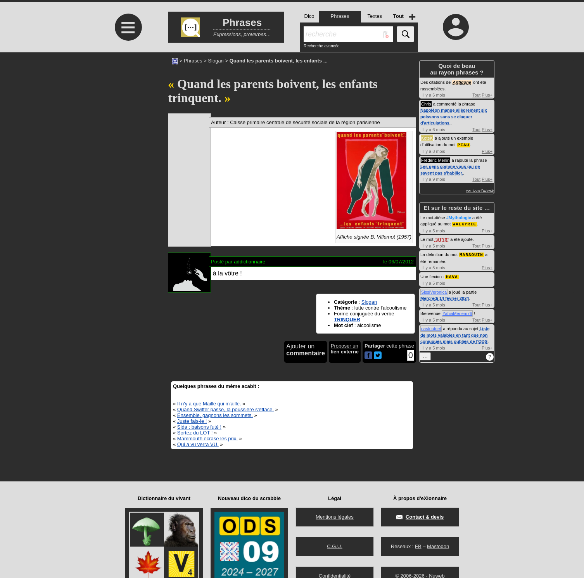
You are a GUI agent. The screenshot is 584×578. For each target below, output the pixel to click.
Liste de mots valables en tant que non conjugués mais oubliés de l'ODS (454, 333)
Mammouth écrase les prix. (207, 438)
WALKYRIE (464, 223)
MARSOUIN (471, 253)
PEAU (463, 144)
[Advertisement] (127, 117)
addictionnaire (249, 262)
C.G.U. (334, 546)
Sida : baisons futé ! (199, 427)
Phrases (193, 61)
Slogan (215, 61)
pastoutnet (431, 327)
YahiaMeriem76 (457, 312)
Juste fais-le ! (192, 421)
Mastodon (438, 546)
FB (418, 546)
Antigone (462, 82)
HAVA (452, 275)
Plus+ (487, 95)
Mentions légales (335, 517)
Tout (476, 95)
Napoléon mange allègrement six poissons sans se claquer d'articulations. (453, 116)
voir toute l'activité (480, 190)
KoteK (427, 138)
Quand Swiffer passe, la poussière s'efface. (225, 409)
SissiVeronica (434, 290)
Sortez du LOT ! (195, 433)
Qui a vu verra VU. (198, 444)
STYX (442, 238)
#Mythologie (458, 217)
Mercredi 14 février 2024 (444, 296)
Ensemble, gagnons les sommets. (215, 415)
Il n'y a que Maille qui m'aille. (209, 404)
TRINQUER (347, 319)
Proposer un (345, 349)
